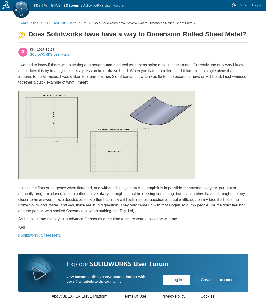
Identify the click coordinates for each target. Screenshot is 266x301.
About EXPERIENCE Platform (80, 296)
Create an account (216, 280)
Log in (177, 280)
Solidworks (29, 235)
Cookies (207, 296)
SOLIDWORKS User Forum (50, 54)
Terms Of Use (134, 296)
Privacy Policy (173, 296)
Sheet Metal (51, 235)
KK (32, 49)
